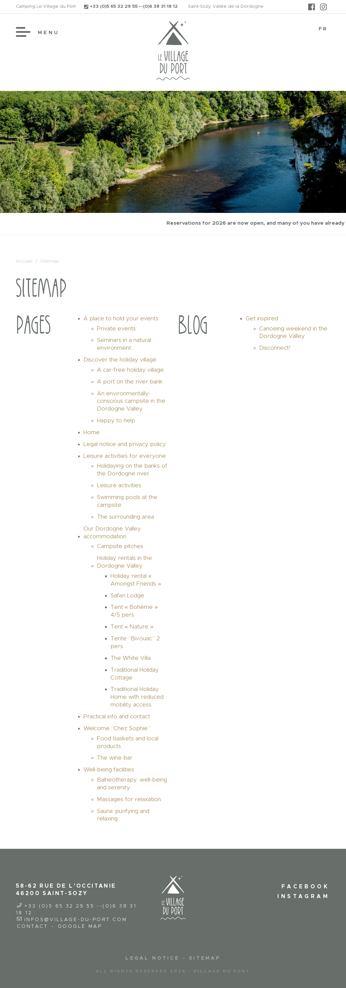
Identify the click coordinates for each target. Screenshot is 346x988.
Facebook (305, 886)
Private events (116, 328)
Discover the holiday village (119, 360)
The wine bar (114, 758)
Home (91, 432)
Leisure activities (119, 485)
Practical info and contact (116, 716)
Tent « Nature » (131, 626)
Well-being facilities (108, 769)
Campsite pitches (120, 546)
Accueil (24, 261)
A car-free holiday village (130, 370)
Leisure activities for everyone (124, 456)
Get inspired (262, 318)
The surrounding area (125, 517)
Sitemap (204, 958)
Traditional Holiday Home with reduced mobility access (137, 697)
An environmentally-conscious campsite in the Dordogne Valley (131, 401)
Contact (32, 926)
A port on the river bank (130, 382)
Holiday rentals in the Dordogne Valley (124, 562)
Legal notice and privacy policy (124, 444)
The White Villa (130, 658)
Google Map (80, 926)
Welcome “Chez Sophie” (116, 728)
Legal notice (152, 958)
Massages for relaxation (129, 799)
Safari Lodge (127, 595)
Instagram (303, 896)
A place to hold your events (120, 318)
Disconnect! (274, 348)
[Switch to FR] (323, 29)
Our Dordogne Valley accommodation (112, 532)
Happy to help (116, 420)
